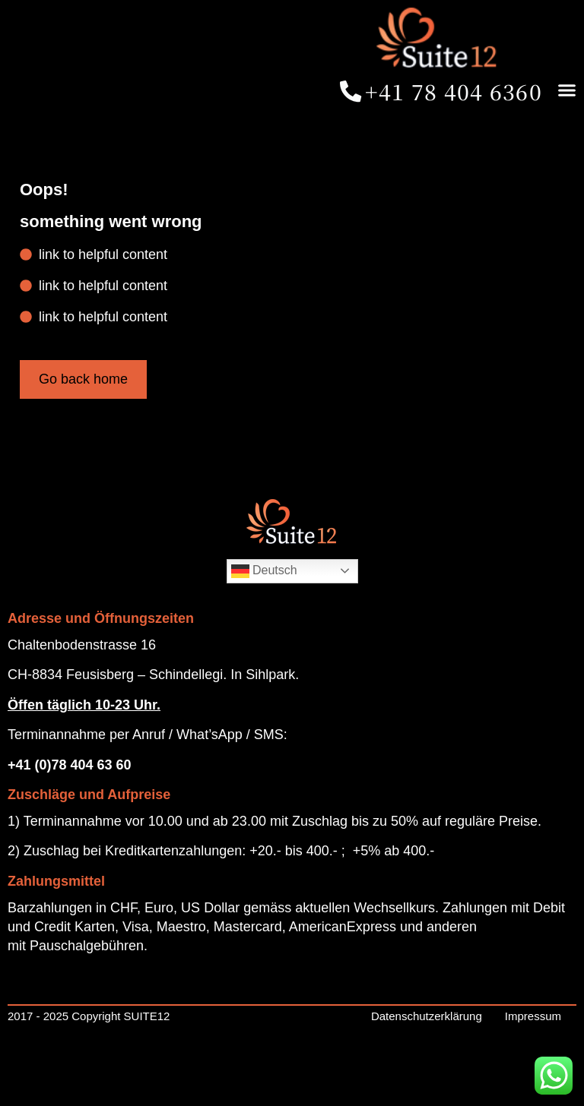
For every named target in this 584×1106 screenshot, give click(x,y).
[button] (452, 148)
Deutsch (264, 620)
